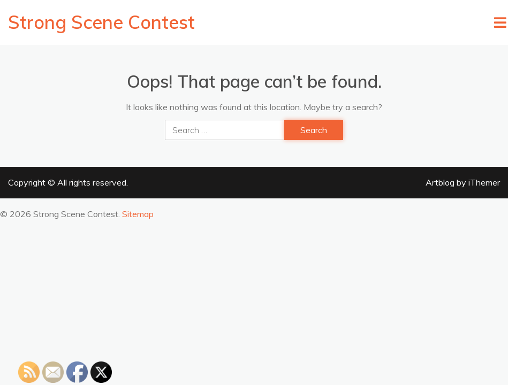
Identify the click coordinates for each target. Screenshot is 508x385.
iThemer (484, 182)
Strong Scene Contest (101, 22)
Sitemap (138, 214)
